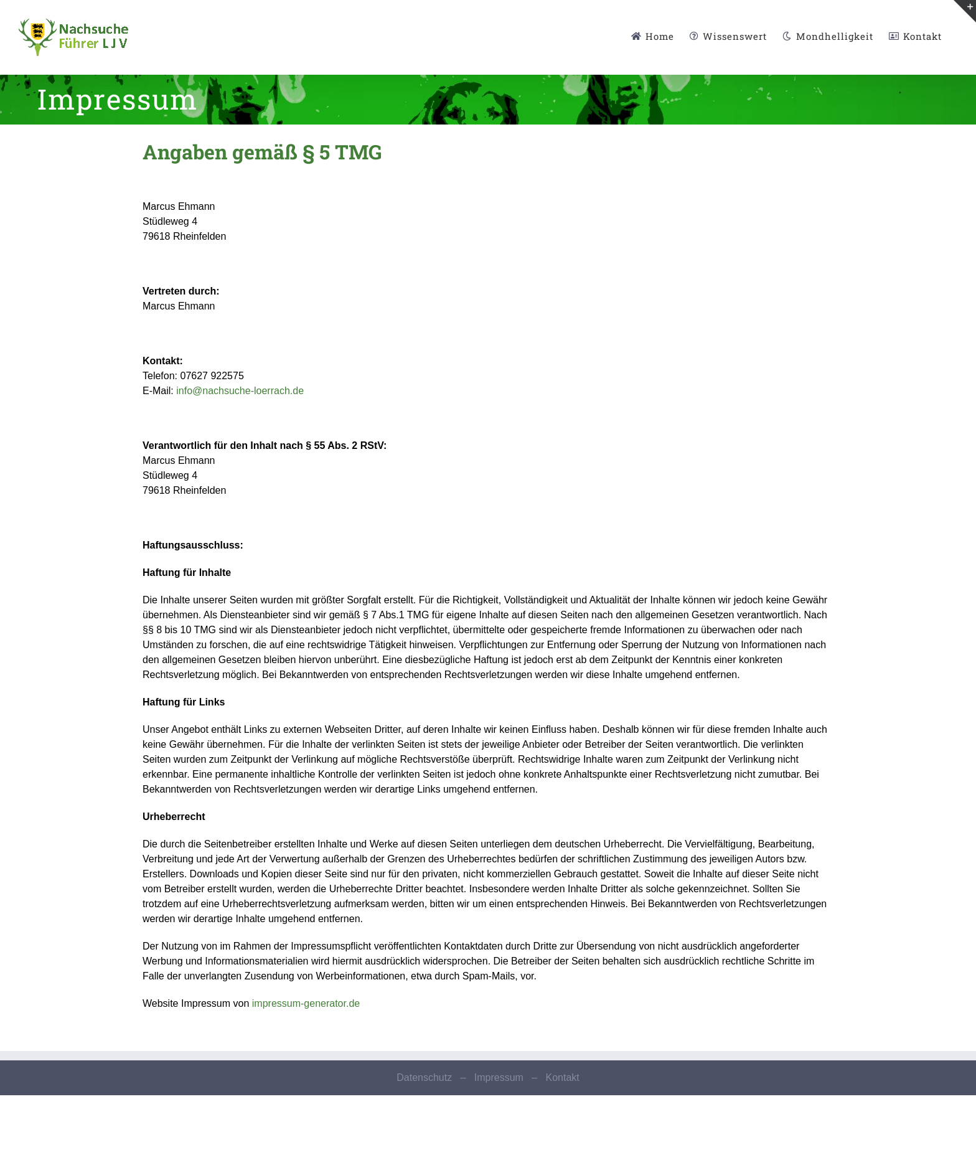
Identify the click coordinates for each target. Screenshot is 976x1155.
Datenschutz (424, 1077)
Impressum (498, 1077)
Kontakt (562, 1077)
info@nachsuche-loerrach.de (240, 390)
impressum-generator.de (306, 1003)
